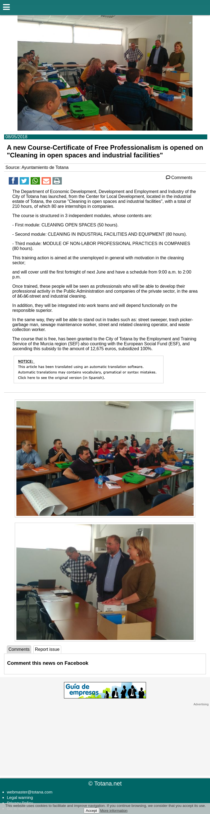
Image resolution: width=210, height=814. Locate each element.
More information (113, 811)
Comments (178, 177)
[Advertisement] (105, 740)
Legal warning (20, 797)
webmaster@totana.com (29, 792)
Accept (91, 811)
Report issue (47, 649)
